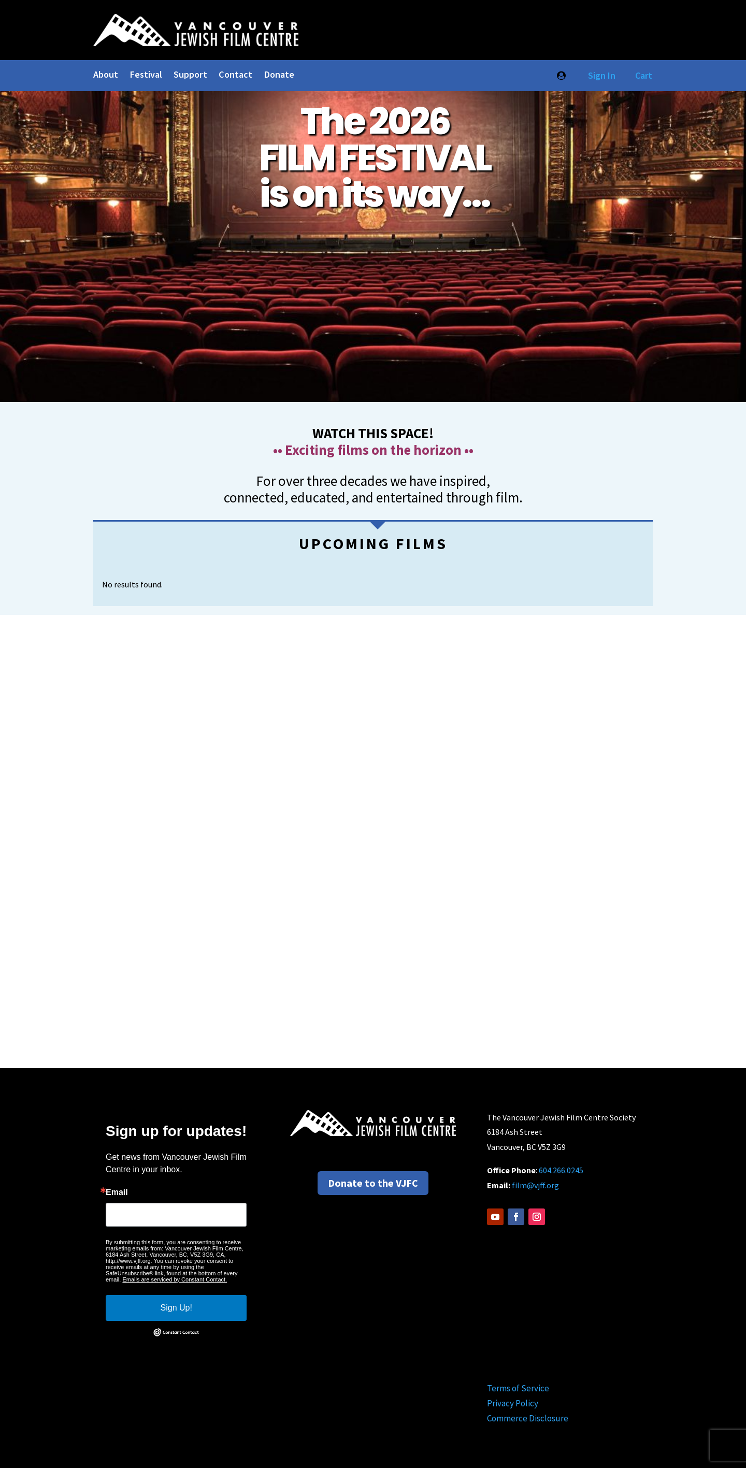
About (105, 75)
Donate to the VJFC (373, 1182)
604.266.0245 (561, 1170)
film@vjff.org (535, 1185)
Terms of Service (518, 1388)
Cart (643, 75)
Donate (279, 75)
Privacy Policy (512, 1403)
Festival (146, 75)
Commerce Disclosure (527, 1418)
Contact (235, 75)
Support (190, 75)
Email (117, 1192)
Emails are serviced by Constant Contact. (174, 1279)
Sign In (599, 75)
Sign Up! (176, 1307)
